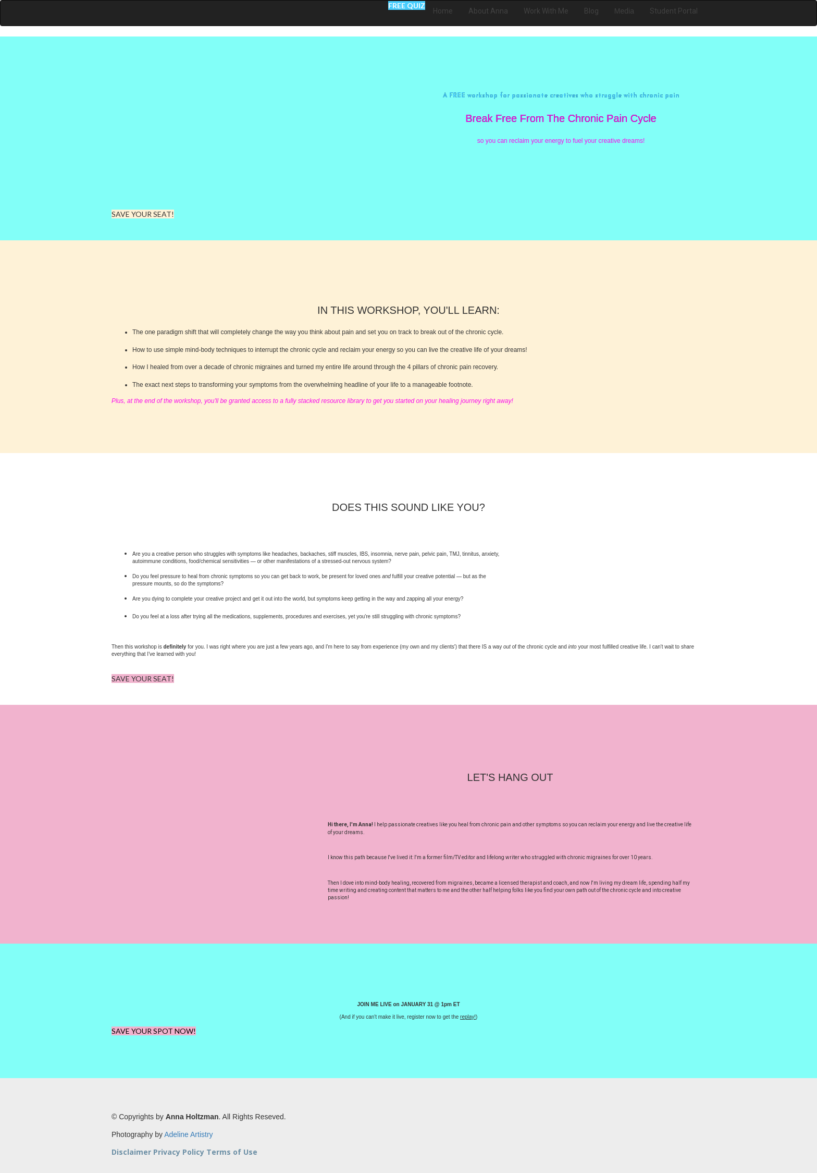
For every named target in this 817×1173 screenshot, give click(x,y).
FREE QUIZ (406, 5)
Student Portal (674, 11)
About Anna (488, 11)
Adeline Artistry (188, 1134)
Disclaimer (131, 1152)
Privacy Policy (178, 1152)
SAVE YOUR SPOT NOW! (154, 1031)
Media (624, 11)
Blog (591, 11)
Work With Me (546, 11)
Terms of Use (231, 1152)
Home (443, 11)
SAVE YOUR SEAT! (143, 214)
